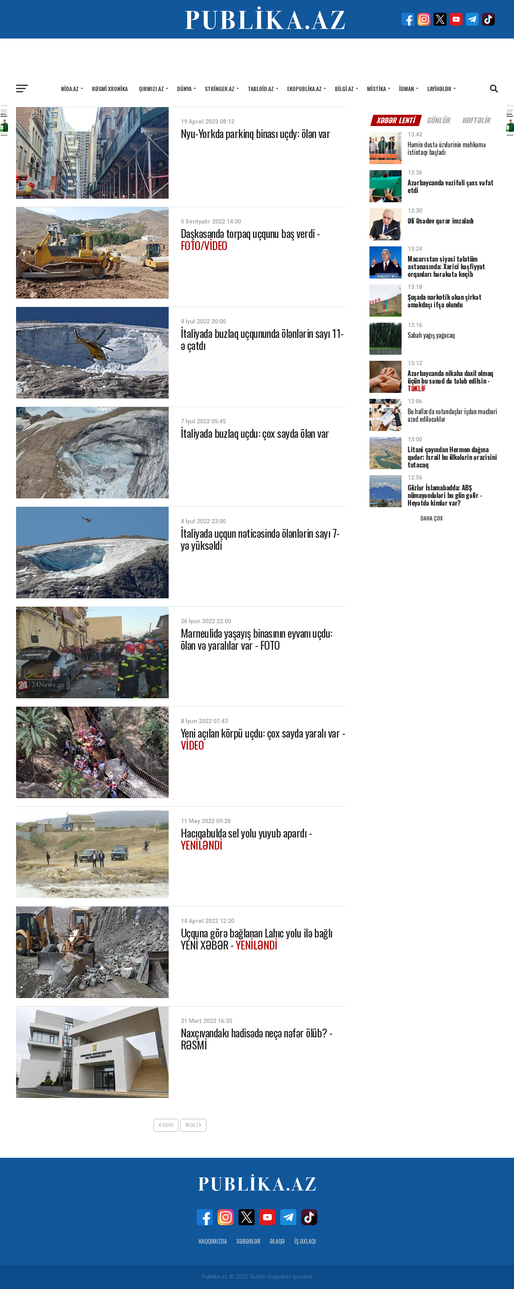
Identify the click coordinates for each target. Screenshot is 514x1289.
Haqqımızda (212, 1241)
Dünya (184, 88)
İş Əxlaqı (305, 1241)
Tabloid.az (261, 88)
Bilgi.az (344, 88)
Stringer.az (220, 88)
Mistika (376, 88)
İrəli (193, 1125)
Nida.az (70, 88)
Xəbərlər (248, 1241)
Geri (166, 1125)
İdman (406, 88)
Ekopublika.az (304, 88)
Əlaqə (277, 1241)
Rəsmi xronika (110, 88)
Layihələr (439, 88)
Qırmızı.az (151, 88)
